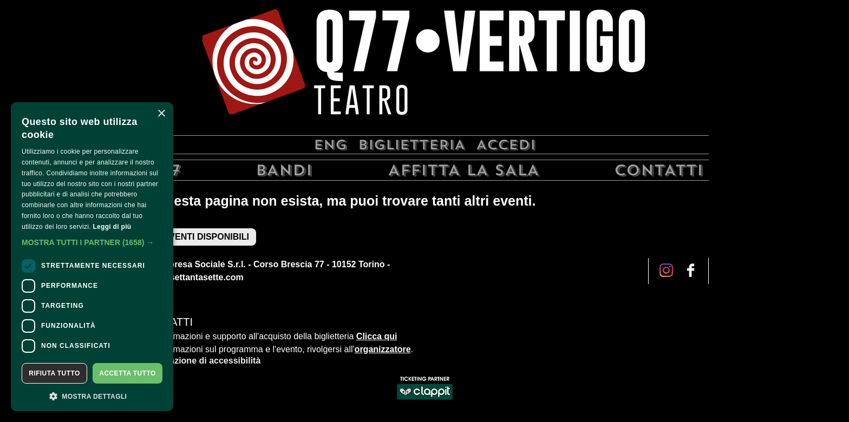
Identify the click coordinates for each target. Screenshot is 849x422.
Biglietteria (411, 145)
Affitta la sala (463, 170)
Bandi (284, 170)
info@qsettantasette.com (192, 277)
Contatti (658, 170)
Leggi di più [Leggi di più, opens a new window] (112, 226)
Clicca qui (376, 336)
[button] (92, 242)
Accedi (505, 145)
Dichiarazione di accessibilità (200, 360)
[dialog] (92, 256)
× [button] (161, 114)
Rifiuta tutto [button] (54, 373)
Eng (330, 145)
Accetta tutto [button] (127, 373)
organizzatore (383, 349)
